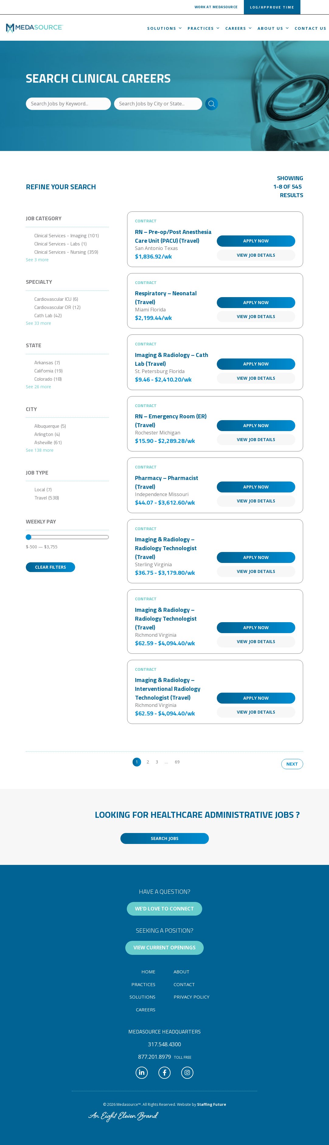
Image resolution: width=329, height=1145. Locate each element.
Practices (204, 28)
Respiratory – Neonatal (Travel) (166, 297)
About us (274, 28)
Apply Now (256, 241)
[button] (216, 8)
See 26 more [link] (38, 386)
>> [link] (188, 762)
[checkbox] (67, 235)
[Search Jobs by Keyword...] (68, 104)
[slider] (29, 537)
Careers (239, 28)
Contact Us (311, 28)
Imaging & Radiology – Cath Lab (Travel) (171, 359)
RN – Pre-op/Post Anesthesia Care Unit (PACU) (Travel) (173, 236)
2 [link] (148, 762)
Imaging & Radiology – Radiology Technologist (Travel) (166, 547)
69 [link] (177, 762)
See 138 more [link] (40, 450)
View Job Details (256, 255)
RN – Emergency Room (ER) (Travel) (170, 420)
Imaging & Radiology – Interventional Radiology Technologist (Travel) (167, 688)
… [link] (166, 762)
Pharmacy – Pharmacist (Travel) (166, 482)
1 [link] (137, 762)
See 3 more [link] (37, 259)
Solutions (165, 28)
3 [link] (157, 762)
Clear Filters (50, 567)
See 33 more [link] (38, 323)
